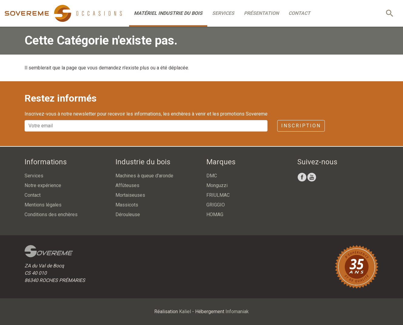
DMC (211, 176)
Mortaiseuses (130, 195)
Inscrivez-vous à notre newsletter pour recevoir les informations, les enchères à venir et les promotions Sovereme (146, 114)
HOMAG (214, 214)
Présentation (261, 13)
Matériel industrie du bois (168, 13)
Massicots (126, 205)
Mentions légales (43, 205)
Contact (299, 13)
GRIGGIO (215, 205)
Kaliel (185, 311)
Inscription (301, 126)
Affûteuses (127, 185)
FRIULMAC (218, 195)
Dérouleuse (127, 214)
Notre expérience (43, 185)
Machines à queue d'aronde (144, 176)
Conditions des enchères (51, 214)
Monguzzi (217, 185)
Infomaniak (237, 311)
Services (223, 13)
